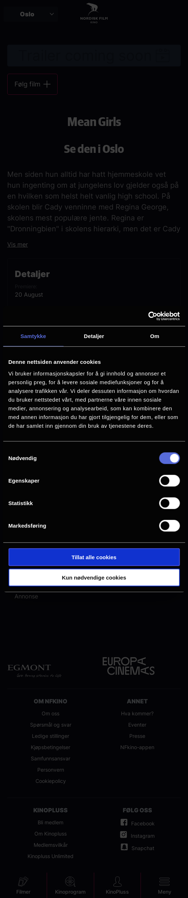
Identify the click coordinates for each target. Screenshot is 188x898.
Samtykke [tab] (33, 336)
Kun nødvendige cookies (94, 577)
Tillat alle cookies (94, 557)
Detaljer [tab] (94, 336)
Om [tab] (154, 336)
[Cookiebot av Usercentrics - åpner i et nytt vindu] (148, 316)
